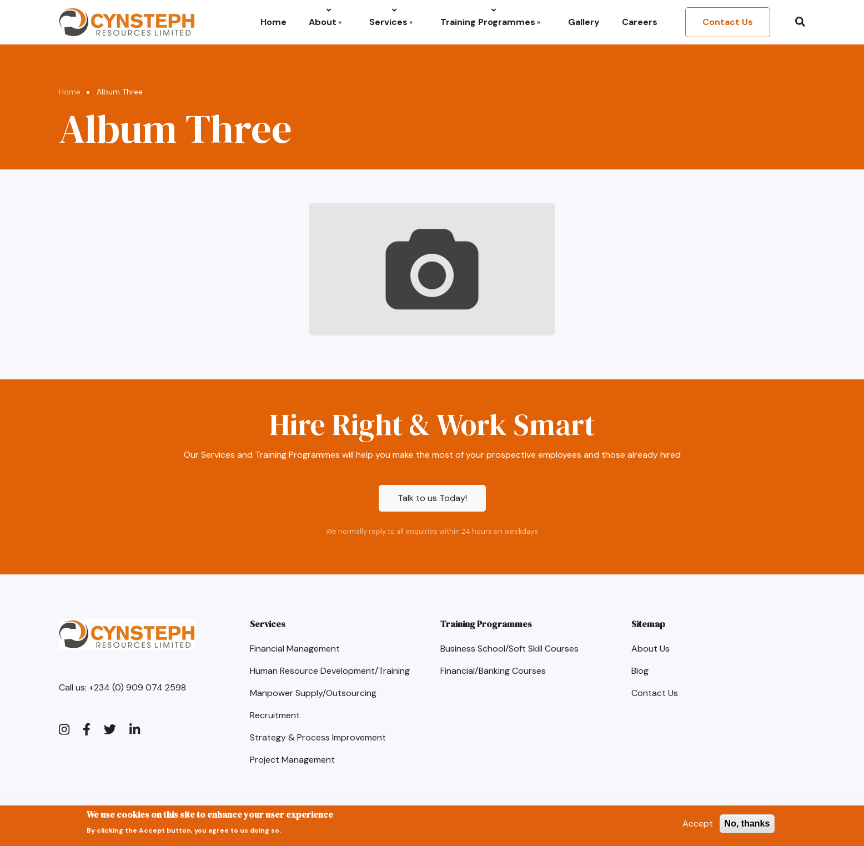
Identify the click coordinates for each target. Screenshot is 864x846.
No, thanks (747, 826)
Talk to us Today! (432, 498)
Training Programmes (490, 22)
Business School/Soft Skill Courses (509, 648)
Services (391, 22)
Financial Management (295, 648)
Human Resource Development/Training (330, 671)
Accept (697, 826)
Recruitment (275, 715)
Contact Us (727, 22)
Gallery (584, 22)
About (325, 22)
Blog (640, 671)
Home (273, 22)
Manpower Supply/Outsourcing (313, 693)
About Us (650, 648)
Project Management (292, 759)
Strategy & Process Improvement (318, 737)
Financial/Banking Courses (493, 671)
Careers (639, 22)
